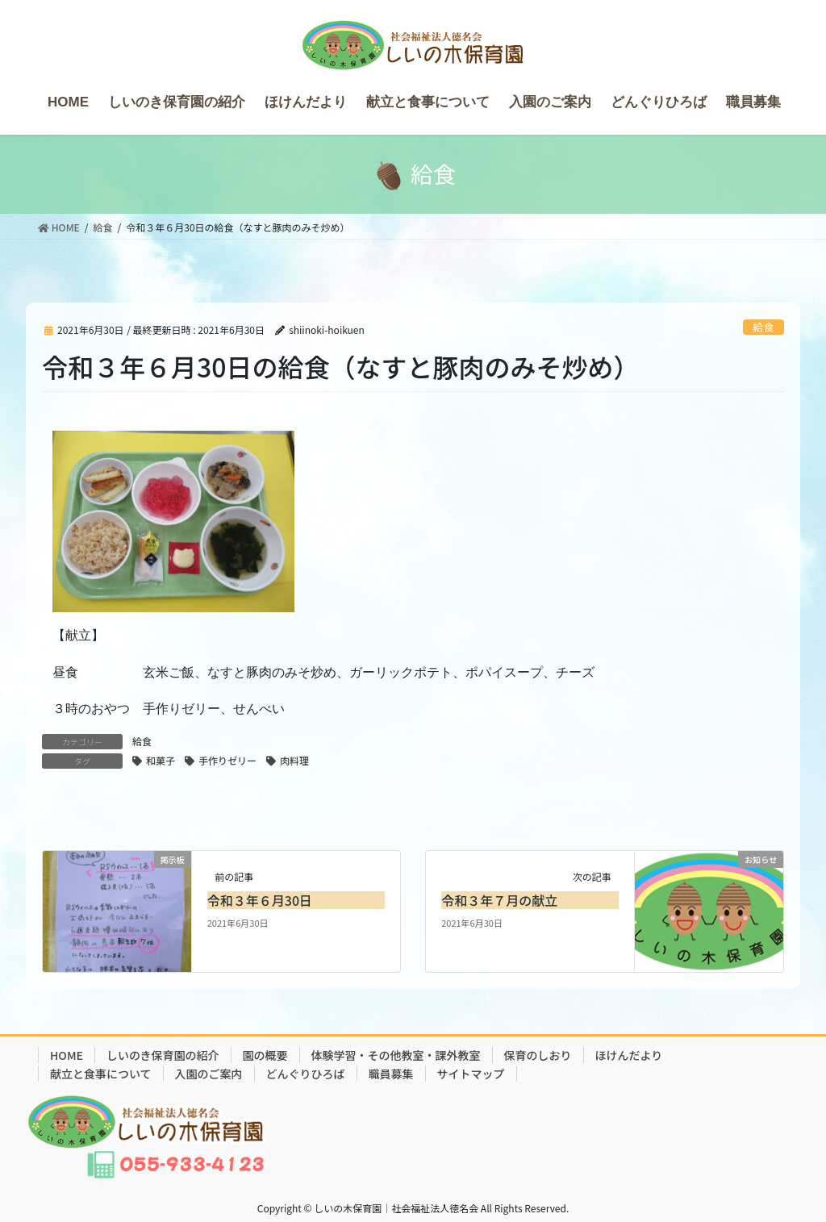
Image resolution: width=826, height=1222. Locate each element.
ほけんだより (629, 1055)
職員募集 (391, 1074)
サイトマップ (471, 1074)
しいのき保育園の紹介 (162, 1055)
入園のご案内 (209, 1074)
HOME (66, 1055)
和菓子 (160, 760)
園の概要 (265, 1055)
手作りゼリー (227, 760)
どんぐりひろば (305, 1074)
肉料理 (294, 760)
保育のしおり (538, 1055)
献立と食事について (101, 1074)
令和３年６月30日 (259, 900)
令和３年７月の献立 (499, 900)
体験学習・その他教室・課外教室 (396, 1055)
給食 (763, 327)
